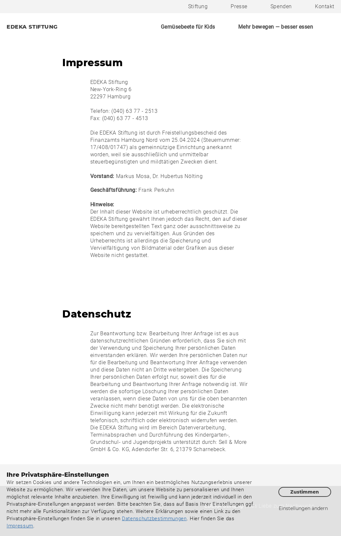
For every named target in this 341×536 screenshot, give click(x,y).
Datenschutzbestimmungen (154, 519)
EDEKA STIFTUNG (32, 27)
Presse (239, 6)
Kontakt (324, 6)
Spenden (281, 6)
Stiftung (198, 6)
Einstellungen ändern (303, 508)
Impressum (20, 526)
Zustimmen (304, 492)
